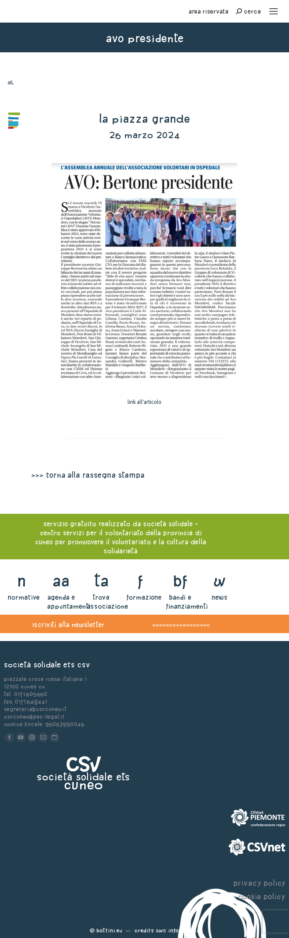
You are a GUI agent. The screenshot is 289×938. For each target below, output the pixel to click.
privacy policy (259, 882)
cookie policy (261, 896)
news (219, 597)
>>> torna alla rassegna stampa (87, 474)
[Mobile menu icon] (273, 11)
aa (61, 580)
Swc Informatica (177, 930)
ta (101, 580)
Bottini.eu (109, 930)
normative (24, 597)
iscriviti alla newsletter (68, 624)
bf (180, 580)
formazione (143, 597)
